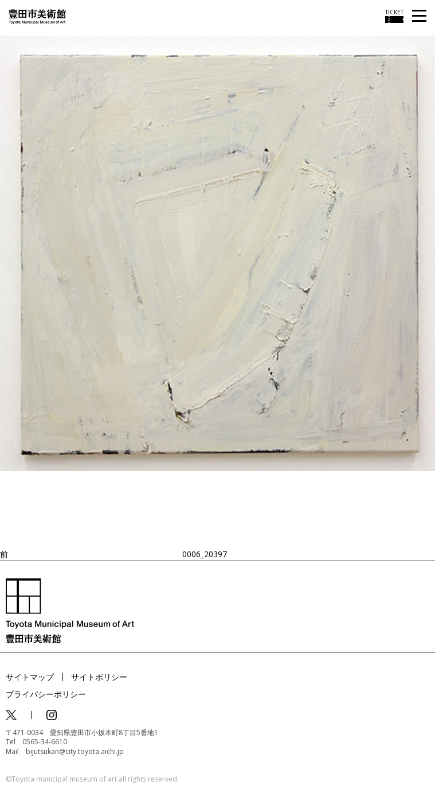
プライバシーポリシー (46, 694)
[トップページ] (37, 16)
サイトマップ (30, 676)
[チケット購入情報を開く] (394, 16)
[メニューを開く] (419, 16)
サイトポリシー (99, 676)
